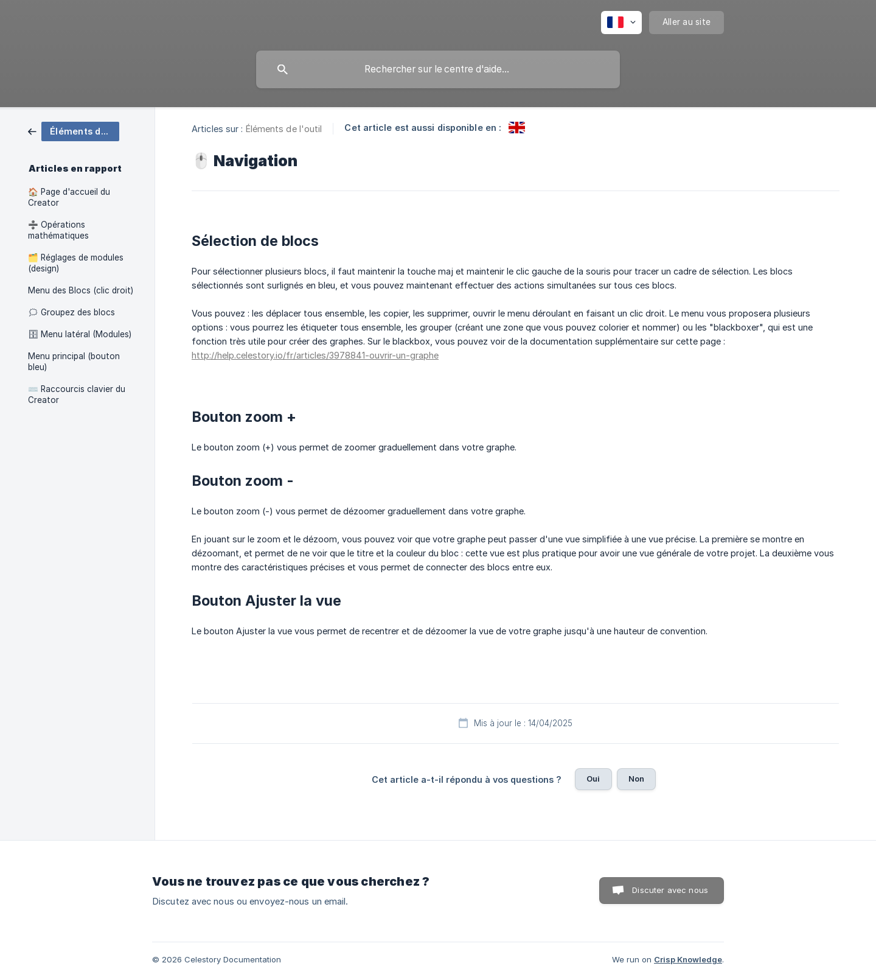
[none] (621, 22)
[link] (73, 130)
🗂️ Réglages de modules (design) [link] (75, 263)
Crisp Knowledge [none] (688, 959)
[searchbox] (438, 69)
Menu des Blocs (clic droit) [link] (80, 290)
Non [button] (636, 778)
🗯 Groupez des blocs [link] (71, 312)
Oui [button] (593, 778)
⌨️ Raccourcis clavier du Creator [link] (76, 394)
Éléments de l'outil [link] (284, 129)
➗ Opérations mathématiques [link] (58, 230)
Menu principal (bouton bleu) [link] (74, 361)
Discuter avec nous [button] (670, 890)
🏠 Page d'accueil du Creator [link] (69, 197)
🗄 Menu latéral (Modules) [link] (79, 334)
